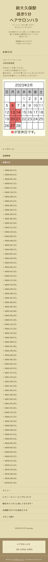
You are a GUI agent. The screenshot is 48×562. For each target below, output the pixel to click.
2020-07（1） (11, 434)
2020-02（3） (11, 452)
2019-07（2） (11, 482)
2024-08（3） (11, 240)
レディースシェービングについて (17, 497)
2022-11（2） (11, 328)
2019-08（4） (11, 478)
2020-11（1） (11, 416)
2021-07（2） (11, 386)
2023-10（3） (11, 284)
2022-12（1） (11, 324)
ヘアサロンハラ (18, 559)
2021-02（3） (11, 403)
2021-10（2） (11, 377)
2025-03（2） (11, 218)
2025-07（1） (11, 201)
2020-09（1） (11, 425)
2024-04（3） (11, 258)
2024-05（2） (11, 254)
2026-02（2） (11, 179)
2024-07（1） (11, 245)
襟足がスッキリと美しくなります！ (18, 503)
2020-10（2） (11, 421)
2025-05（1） (11, 210)
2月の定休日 (8, 63)
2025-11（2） (11, 188)
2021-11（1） (11, 372)
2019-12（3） (11, 460)
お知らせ (6, 162)
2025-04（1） (11, 214)
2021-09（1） (11, 381)
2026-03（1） (11, 174)
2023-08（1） (11, 293)
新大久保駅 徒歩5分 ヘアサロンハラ (25, 14)
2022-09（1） (11, 337)
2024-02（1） (11, 267)
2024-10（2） (11, 232)
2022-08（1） (11, 342)
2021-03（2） (11, 399)
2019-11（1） (11, 465)
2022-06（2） (11, 350)
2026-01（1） (11, 183)
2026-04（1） (11, 170)
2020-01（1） (11, 456)
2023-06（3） (11, 302)
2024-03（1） (11, 262)
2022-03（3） (11, 359)
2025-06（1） (11, 205)
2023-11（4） (11, 280)
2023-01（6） (11, 320)
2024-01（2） (11, 271)
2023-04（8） (11, 311)
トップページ (8, 149)
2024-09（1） (11, 236)
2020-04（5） (11, 443)
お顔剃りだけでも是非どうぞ (15, 510)
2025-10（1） (11, 192)
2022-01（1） (11, 368)
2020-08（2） (11, 430)
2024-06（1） (11, 249)
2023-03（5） (11, 315)
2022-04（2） (11, 355)
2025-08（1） (11, 196)
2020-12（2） (11, 412)
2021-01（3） (11, 408)
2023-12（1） (11, 276)
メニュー (6, 490)
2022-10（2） (11, 333)
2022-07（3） (11, 346)
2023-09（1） (11, 289)
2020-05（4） (11, 438)
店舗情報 (6, 155)
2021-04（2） (11, 394)
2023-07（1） (11, 298)
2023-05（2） (11, 306)
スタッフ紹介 (8, 517)
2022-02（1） (11, 364)
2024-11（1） (11, 227)
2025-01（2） (11, 223)
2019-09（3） (11, 474)
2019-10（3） (11, 469)
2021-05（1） (11, 390)
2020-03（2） (11, 447)
